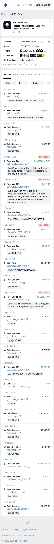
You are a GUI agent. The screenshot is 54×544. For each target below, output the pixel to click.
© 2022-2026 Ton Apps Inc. (15, 540)
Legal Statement (29, 529)
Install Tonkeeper (26, 535)
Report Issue (8, 535)
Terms (5, 529)
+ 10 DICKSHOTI (43, 296)
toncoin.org (31, 64)
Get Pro (17, 31)
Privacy (15, 529)
